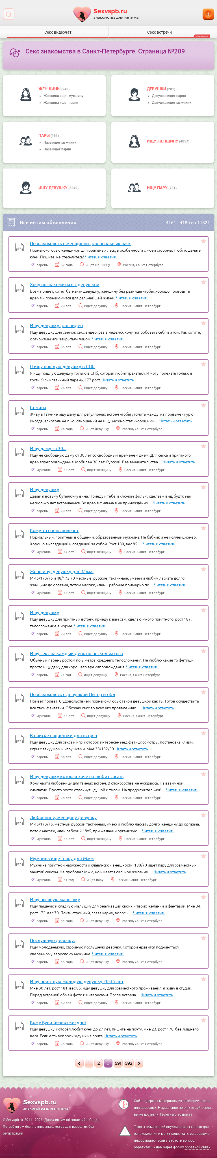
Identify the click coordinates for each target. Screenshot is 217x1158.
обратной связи (198, 1147)
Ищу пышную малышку (55, 899)
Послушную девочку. (52, 940)
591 (118, 1063)
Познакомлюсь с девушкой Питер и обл (72, 694)
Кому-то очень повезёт (54, 530)
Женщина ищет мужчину (63, 96)
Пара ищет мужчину (60, 142)
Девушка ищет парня (169, 96)
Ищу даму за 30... (48, 448)
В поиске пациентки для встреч (63, 735)
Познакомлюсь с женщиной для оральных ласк (80, 243)
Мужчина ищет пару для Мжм (62, 858)
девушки (157, 89)
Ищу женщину (163, 141)
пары (44, 135)
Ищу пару (157, 187)
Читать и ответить (101, 256)
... (108, 1063)
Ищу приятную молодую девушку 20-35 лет (76, 981)
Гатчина (38, 407)
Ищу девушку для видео (56, 325)
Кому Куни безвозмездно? (58, 1022)
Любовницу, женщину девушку (63, 817)
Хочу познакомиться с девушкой (64, 284)
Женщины (49, 89)
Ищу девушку (53, 187)
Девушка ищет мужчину (171, 103)
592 (128, 1063)
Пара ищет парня (57, 149)
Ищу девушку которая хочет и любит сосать (76, 776)
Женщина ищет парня (61, 103)
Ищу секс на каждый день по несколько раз (76, 653)
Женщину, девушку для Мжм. (62, 571)
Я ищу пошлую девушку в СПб (62, 366)
